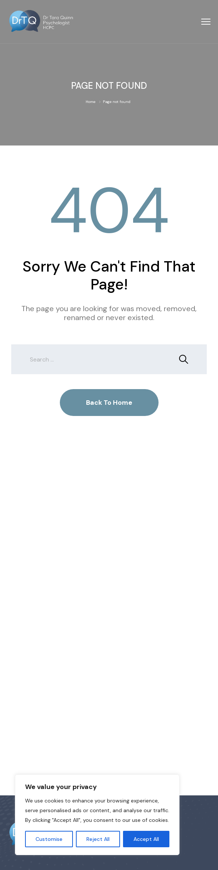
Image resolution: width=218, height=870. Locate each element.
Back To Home (109, 402)
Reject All (98, 839)
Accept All (146, 839)
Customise (49, 839)
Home (90, 101)
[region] (97, 814)
